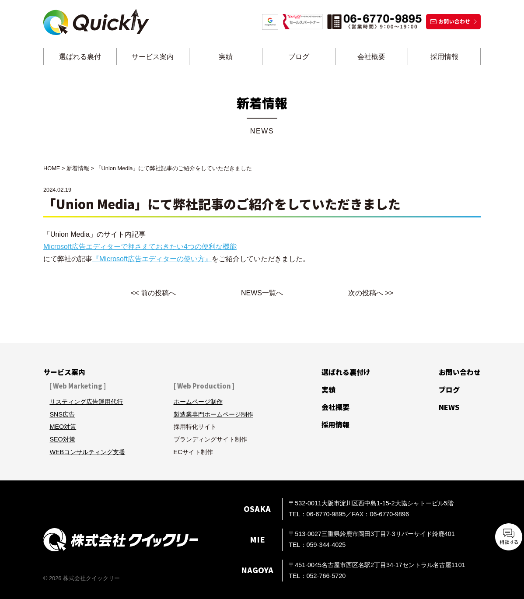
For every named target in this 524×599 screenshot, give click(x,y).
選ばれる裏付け (345, 372)
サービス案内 (153, 56)
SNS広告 (62, 414)
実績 (226, 56)
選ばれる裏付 (80, 56)
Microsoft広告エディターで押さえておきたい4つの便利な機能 (140, 246)
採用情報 (444, 56)
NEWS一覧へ (262, 293)
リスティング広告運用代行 (86, 401)
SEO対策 (62, 439)
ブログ (298, 56)
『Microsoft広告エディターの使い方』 (152, 259)
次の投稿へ (365, 293)
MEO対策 (62, 426)
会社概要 (371, 56)
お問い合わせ (460, 372)
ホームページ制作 (198, 401)
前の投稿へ (158, 293)
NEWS (449, 407)
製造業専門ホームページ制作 (213, 414)
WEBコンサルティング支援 (87, 451)
